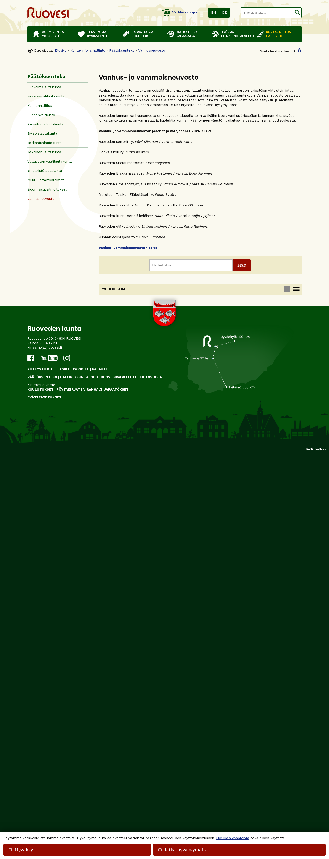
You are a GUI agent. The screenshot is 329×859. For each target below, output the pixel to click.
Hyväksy (20, 849)
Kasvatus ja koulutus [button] (142, 34)
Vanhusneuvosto (151, 50)
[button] (297, 13)
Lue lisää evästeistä (232, 838)
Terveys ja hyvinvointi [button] (97, 34)
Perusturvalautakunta (45, 124)
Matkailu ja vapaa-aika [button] (186, 34)
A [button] (294, 51)
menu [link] (296, 289)
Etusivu (60, 50)
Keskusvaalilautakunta (46, 96)
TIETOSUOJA (150, 784)
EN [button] (213, 12)
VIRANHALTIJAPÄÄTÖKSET (106, 796)
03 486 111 (48, 750)
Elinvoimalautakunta (44, 87)
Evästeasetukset (44, 804)
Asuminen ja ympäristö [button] (53, 34)
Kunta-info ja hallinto (87, 50)
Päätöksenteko (122, 50)
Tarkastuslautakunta (44, 143)
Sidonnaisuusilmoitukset (47, 189)
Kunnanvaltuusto (41, 115)
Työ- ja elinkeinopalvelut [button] (236, 34)
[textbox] (267, 13)
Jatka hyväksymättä (183, 849)
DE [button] (224, 12)
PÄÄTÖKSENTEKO (42, 784)
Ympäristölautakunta (44, 171)
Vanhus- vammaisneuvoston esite (128, 248)
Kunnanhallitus (39, 106)
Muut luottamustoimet (45, 180)
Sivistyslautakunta (42, 133)
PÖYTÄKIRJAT (68, 796)
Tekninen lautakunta (44, 152)
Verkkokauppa (179, 12)
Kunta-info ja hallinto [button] (278, 34)
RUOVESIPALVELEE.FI (118, 784)
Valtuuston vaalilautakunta (49, 161)
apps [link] (287, 289)
